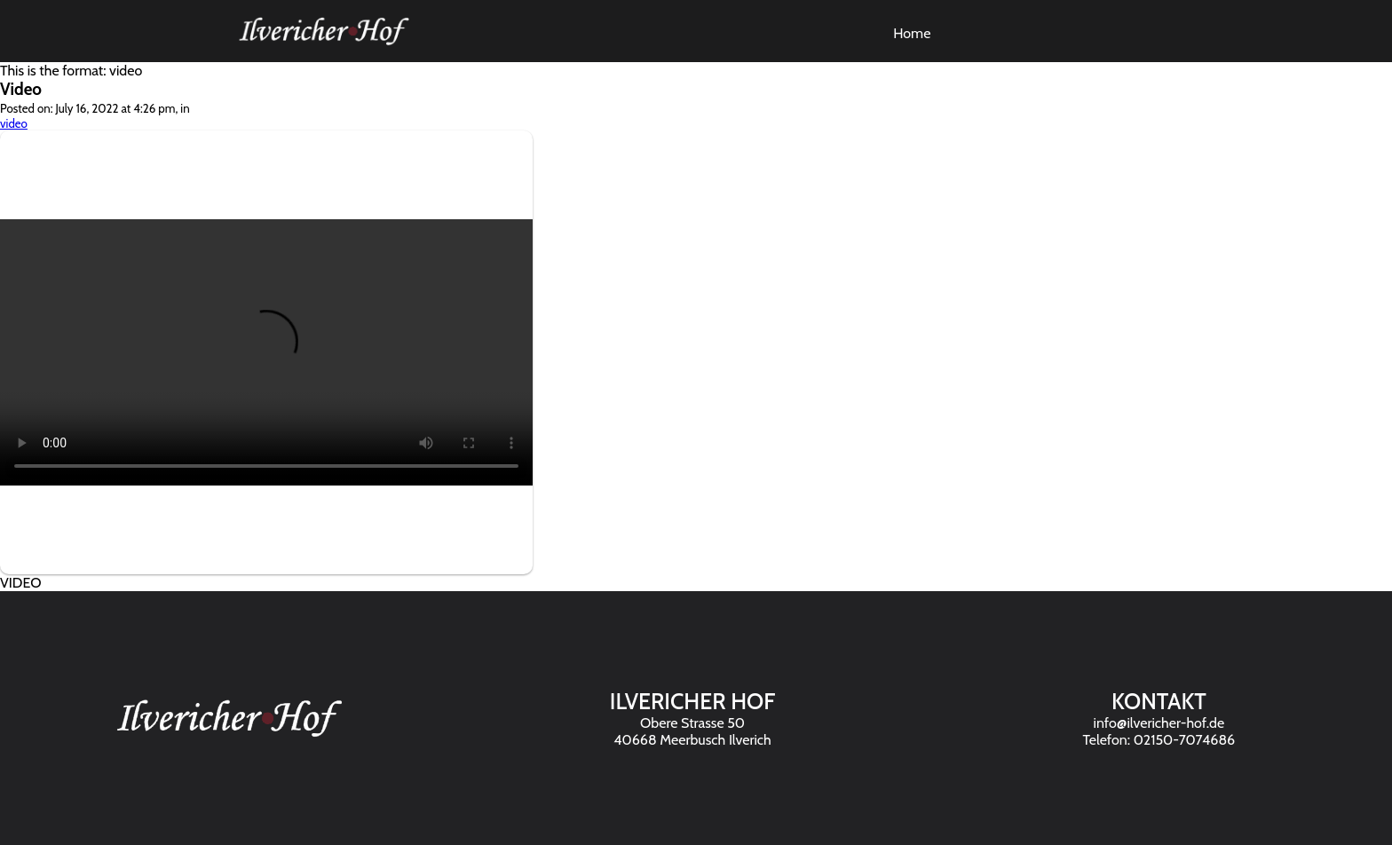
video (14, 123)
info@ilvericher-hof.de (1159, 723)
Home (911, 33)
